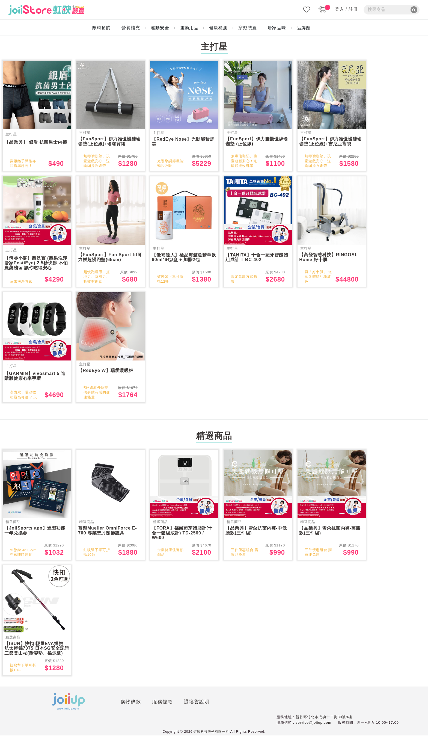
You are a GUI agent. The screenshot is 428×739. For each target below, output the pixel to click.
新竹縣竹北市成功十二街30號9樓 (324, 721)
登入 (339, 9)
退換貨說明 (149, 706)
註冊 (353, 9)
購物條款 (83, 706)
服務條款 (115, 706)
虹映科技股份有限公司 (211, 735)
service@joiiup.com (313, 726)
